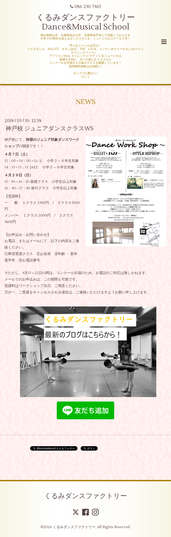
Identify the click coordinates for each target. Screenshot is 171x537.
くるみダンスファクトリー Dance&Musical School (85, 22)
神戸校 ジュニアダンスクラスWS (50, 128)
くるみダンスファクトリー (85, 496)
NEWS (86, 101)
